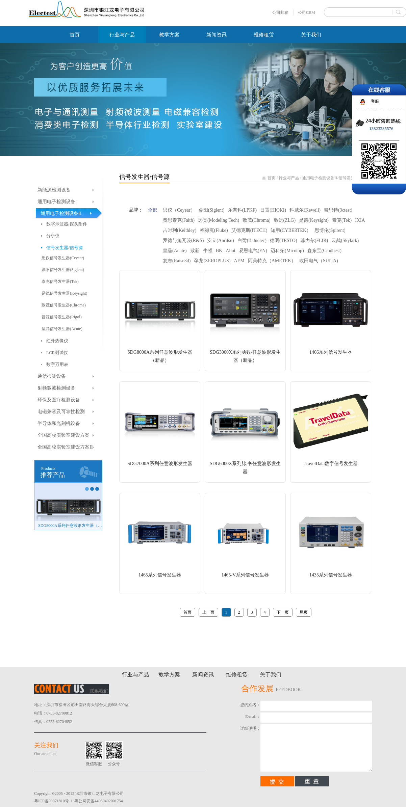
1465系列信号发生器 (159, 574)
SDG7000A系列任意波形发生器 (159, 463)
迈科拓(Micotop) (287, 250)
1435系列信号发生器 (330, 574)
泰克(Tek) (342, 220)
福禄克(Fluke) (214, 230)
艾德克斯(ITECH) (249, 230)
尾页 (304, 612)
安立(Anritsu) (220, 240)
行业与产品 (289, 178)
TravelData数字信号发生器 (331, 463)
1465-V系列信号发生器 (245, 574)
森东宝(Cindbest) (324, 250)
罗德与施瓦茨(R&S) (183, 240)
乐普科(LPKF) (242, 210)
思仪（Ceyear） (179, 210)
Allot (230, 250)
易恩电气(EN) (253, 250)
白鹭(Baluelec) (252, 240)
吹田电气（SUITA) (318, 260)
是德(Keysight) (314, 220)
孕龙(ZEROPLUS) (212, 260)
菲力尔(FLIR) (314, 240)
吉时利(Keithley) (180, 230)
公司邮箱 (280, 12)
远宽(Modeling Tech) (218, 220)
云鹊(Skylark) (345, 240)
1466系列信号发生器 (330, 352)
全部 (152, 210)
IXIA (360, 220)
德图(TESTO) (283, 240)
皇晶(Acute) (175, 250)
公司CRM (306, 12)
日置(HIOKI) (273, 210)
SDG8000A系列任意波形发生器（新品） (70, 525)
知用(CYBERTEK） (291, 230)
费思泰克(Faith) (179, 220)
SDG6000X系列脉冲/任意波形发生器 (245, 467)
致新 (195, 250)
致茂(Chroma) (256, 220)
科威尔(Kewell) (305, 210)
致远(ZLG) (285, 220)
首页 (75, 34)
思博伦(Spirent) (330, 230)
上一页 (208, 612)
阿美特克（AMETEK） (272, 260)
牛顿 (207, 250)
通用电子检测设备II (319, 178)
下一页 (283, 612)
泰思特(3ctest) (338, 210)
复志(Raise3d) (177, 260)
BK (219, 250)
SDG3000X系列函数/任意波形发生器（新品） (245, 356)
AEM (239, 260)
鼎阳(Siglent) (212, 210)
